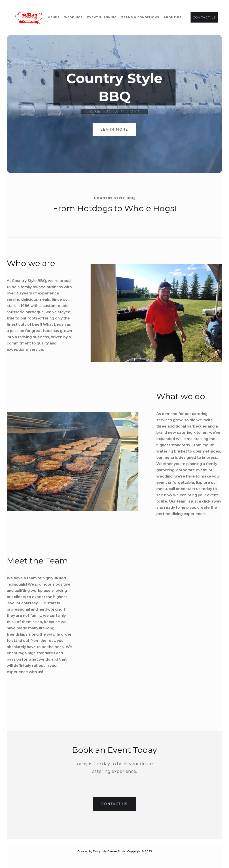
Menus (54, 17)
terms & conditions (140, 17)
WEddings (73, 17)
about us (173, 17)
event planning (102, 17)
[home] (29, 17)
